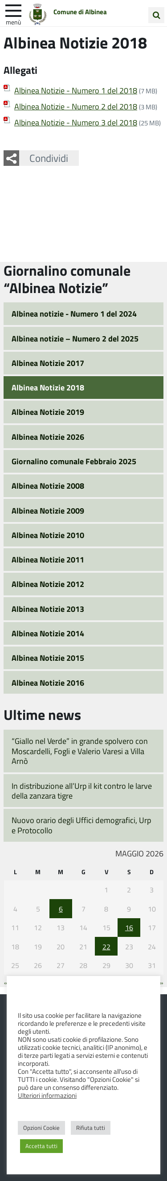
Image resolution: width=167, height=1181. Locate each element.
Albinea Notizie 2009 (48, 510)
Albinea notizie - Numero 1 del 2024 (74, 313)
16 (129, 927)
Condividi (48, 158)
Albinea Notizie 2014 (48, 633)
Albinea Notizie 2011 (48, 559)
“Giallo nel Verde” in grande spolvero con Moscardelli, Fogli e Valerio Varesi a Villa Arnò (80, 750)
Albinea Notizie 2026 (48, 436)
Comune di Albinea (80, 12)
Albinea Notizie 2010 (48, 535)
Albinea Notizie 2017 (48, 363)
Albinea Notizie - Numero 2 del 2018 (75, 106)
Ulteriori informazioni (47, 1095)
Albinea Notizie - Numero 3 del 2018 (75, 122)
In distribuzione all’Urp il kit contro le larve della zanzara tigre (82, 790)
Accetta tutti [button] (41, 1146)
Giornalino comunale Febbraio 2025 (74, 461)
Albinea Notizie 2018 (48, 387)
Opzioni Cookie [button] (41, 1128)
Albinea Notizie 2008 (48, 485)
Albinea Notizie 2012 (48, 584)
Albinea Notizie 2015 (48, 657)
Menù (13, 21)
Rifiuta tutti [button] (90, 1128)
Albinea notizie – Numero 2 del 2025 (75, 338)
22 (106, 946)
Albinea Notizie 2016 (48, 682)
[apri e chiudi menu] (13, 10)
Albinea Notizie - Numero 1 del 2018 (75, 90)
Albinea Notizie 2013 (48, 609)
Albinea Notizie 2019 (48, 412)
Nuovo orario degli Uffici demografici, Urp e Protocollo (81, 825)
